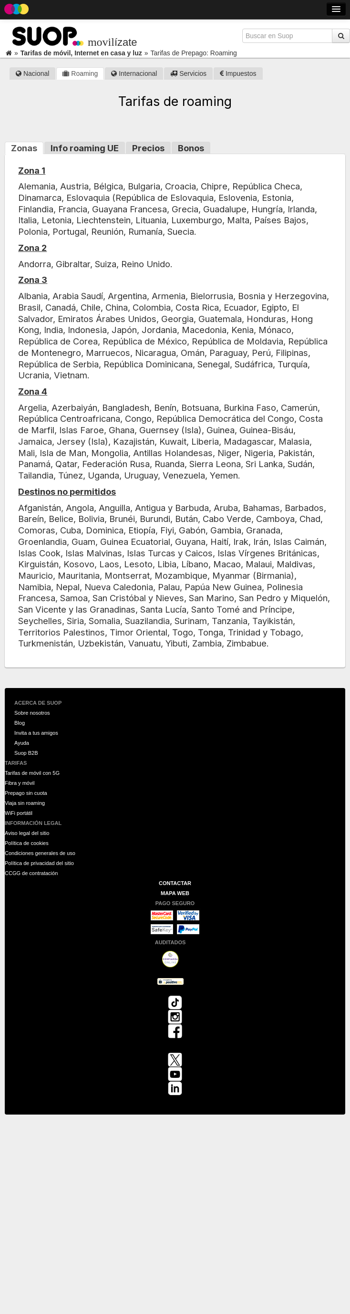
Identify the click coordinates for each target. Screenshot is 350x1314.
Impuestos (238, 73)
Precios (148, 148)
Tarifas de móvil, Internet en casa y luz (81, 53)
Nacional (32, 73)
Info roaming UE (85, 148)
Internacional (134, 73)
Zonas (24, 148)
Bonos (191, 148)
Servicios (188, 73)
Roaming (80, 73)
